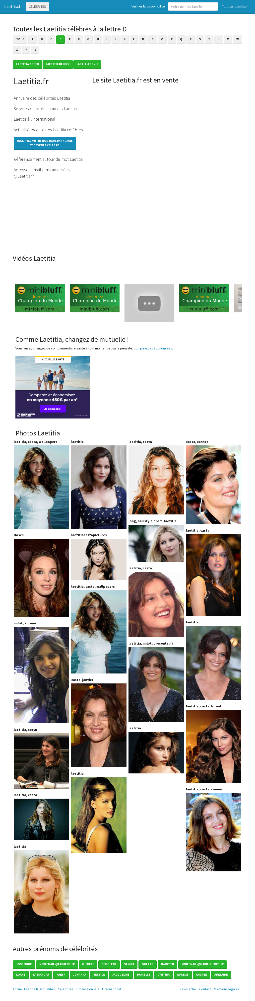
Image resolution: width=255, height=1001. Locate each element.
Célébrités (37, 6)
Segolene (109, 964)
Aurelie (183, 974)
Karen (61, 974)
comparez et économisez (153, 348)
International (111, 989)
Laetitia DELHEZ (58, 64)
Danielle (143, 974)
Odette (147, 964)
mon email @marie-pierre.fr (203, 964)
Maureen (167, 964)
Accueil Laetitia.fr (25, 989)
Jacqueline (120, 974)
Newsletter (188, 989)
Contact (205, 989)
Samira (129, 964)
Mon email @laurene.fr (57, 964)
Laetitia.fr (13, 6)
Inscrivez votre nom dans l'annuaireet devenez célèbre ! (45, 143)
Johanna (79, 974)
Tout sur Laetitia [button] (234, 6)
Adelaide (221, 974)
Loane (20, 974)
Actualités (47, 989)
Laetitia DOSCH (27, 64)
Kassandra (41, 974)
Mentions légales (226, 989)
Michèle (88, 964)
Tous (20, 39)
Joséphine (24, 964)
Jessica (99, 974)
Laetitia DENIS (87, 64)
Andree (201, 974)
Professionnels (87, 989)
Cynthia (164, 974)
